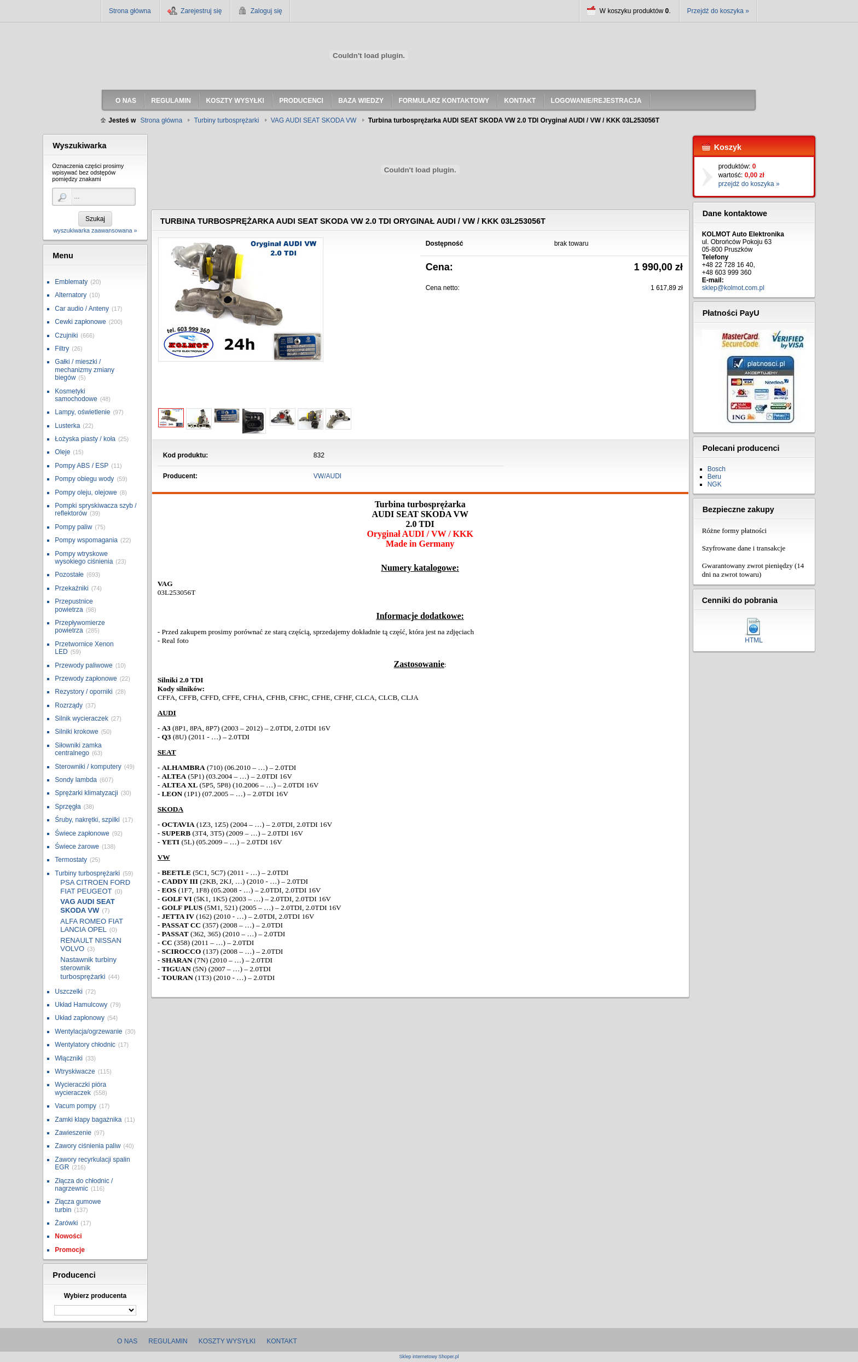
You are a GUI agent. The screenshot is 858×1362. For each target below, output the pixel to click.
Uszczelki (69, 991)
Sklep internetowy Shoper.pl (429, 1356)
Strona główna (130, 11)
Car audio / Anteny (82, 308)
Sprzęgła (67, 806)
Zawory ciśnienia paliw (87, 1146)
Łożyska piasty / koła (85, 439)
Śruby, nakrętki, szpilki (87, 820)
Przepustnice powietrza (73, 605)
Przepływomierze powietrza (80, 626)
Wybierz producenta (95, 1296)
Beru (714, 476)
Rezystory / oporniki (83, 692)
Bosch (717, 469)
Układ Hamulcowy (81, 1005)
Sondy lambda (76, 780)
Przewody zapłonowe (86, 678)
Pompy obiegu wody (84, 479)
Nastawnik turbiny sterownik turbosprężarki (88, 968)
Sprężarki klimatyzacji (86, 793)
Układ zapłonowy (80, 1018)
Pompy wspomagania (86, 540)
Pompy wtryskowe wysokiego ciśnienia (84, 557)
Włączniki (69, 1058)
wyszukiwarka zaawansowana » (95, 230)
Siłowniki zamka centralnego (78, 749)
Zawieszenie (73, 1133)
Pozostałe (69, 574)
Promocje (70, 1250)
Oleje (62, 452)
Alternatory (70, 295)
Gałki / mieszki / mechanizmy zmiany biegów (84, 369)
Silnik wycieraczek (81, 718)
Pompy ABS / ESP (81, 466)
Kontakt (281, 1341)
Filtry (62, 348)
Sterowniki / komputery (88, 766)
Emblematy (71, 282)
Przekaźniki (71, 588)
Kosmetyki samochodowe (76, 395)
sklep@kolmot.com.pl (733, 288)
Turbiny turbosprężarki (87, 873)
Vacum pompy (75, 1106)
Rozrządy (69, 705)
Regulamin (167, 1341)
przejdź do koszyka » (749, 184)
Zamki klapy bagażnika (88, 1119)
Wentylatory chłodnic (85, 1044)
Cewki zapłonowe (80, 322)
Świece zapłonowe (82, 833)
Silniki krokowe (76, 731)
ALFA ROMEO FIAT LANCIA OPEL (91, 925)
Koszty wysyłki (227, 1341)
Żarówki (66, 1223)
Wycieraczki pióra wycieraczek (80, 1088)
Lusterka (67, 426)
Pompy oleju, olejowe (86, 492)
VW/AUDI (327, 476)
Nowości (68, 1236)
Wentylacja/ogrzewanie (88, 1031)
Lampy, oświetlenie (82, 412)
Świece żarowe (77, 846)
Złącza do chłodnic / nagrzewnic (84, 1184)
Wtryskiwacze (75, 1071)
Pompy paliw (73, 527)
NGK (715, 484)
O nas (127, 1341)
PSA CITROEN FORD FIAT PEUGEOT (95, 886)
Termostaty (71, 859)
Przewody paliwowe (83, 665)
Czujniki (66, 335)
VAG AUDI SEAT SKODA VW (87, 905)
